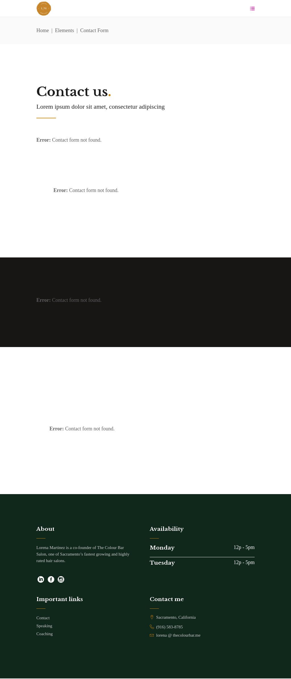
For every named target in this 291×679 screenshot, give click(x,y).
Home (42, 31)
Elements (64, 31)
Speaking (44, 626)
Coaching (44, 633)
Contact (43, 618)
